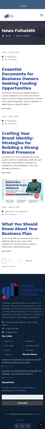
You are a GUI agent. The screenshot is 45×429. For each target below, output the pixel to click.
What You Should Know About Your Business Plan (20, 229)
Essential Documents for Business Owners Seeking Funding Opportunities (20, 79)
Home (8, 36)
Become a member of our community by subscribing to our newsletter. (18, 389)
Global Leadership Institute (22, 414)
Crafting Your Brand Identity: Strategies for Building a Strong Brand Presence (20, 143)
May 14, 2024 (14, 52)
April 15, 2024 (14, 207)
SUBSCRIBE (22, 403)
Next (29, 261)
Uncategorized (10, 57)
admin (4, 52)
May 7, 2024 (13, 116)
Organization (10, 211)
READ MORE (7, 108)
